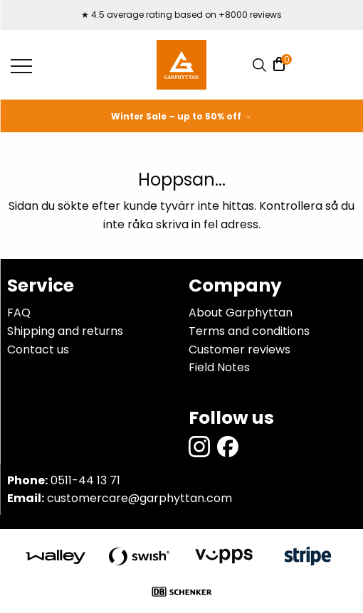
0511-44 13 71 (85, 480)
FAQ (19, 312)
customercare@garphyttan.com (139, 498)
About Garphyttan (241, 312)
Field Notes (219, 367)
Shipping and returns (65, 331)
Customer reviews (239, 349)
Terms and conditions (249, 331)
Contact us (38, 349)
